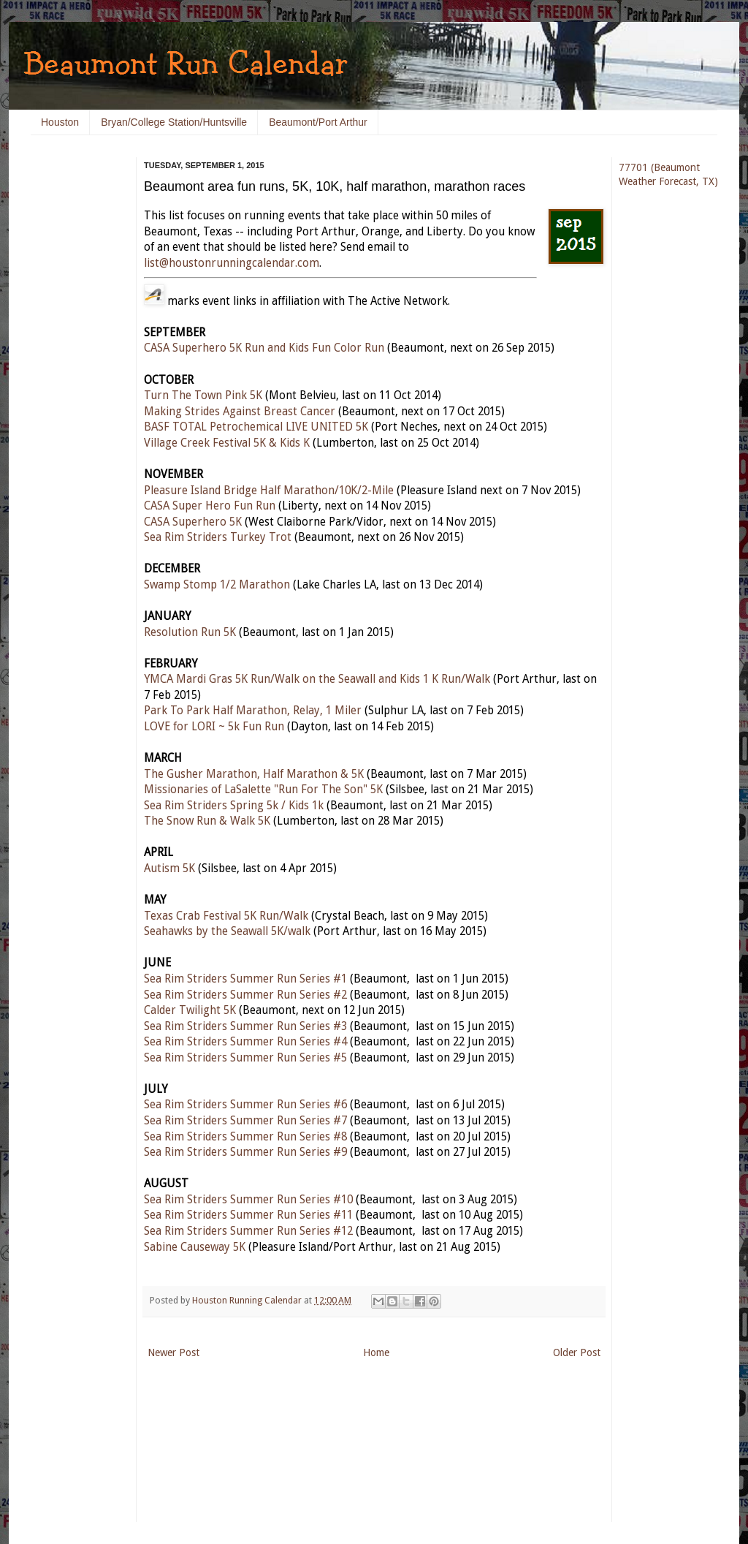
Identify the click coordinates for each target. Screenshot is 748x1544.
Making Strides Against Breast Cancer (239, 411)
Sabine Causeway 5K (194, 1247)
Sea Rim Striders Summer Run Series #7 (245, 1120)
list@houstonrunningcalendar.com (231, 263)
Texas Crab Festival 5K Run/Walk (226, 916)
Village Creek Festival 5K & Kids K (227, 443)
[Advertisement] (74, 380)
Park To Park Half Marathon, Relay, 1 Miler (253, 710)
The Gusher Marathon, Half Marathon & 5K (254, 774)
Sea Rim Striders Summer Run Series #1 (245, 978)
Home (376, 1352)
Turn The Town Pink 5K (203, 395)
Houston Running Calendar (248, 1300)
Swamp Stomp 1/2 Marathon (217, 584)
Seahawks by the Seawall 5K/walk (227, 931)
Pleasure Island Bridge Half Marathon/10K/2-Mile (269, 490)
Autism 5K (169, 868)
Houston (60, 122)
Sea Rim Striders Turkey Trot (217, 537)
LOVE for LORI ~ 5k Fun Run (214, 726)
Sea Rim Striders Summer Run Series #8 (245, 1136)
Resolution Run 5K (190, 632)
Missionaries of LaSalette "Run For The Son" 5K (263, 789)
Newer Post (173, 1352)
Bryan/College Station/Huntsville (174, 122)
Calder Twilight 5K (190, 1010)
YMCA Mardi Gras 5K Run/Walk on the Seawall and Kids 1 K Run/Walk (317, 679)
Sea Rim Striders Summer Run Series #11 (248, 1215)
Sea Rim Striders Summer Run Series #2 (245, 995)
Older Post (576, 1352)
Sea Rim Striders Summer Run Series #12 (248, 1231)
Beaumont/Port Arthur (318, 122)
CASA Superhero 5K (193, 522)
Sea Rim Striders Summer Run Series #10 (248, 1199)
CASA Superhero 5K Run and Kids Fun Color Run (264, 348)
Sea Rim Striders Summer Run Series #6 (245, 1104)
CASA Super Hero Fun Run (209, 505)
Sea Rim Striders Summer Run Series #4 (245, 1041)
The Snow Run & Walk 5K (207, 821)
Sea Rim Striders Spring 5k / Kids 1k (234, 805)
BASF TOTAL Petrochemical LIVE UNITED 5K (256, 427)
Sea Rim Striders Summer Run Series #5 (245, 1057)
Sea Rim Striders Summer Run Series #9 (245, 1152)
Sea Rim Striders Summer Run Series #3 (245, 1026)
